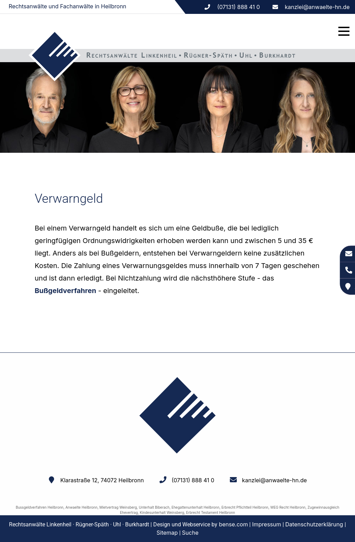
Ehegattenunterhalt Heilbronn (195, 507)
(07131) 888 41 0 (193, 480)
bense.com (233, 524)
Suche (190, 532)
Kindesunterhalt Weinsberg (162, 512)
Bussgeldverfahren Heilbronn (39, 507)
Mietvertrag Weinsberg (118, 507)
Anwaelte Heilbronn (81, 507)
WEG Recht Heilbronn (288, 507)
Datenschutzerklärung (314, 524)
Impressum (266, 524)
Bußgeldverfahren (65, 290)
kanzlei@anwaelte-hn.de (317, 6)
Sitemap (167, 532)
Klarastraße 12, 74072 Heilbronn (102, 480)
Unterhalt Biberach (154, 507)
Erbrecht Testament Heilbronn (210, 512)
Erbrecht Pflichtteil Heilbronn (245, 507)
